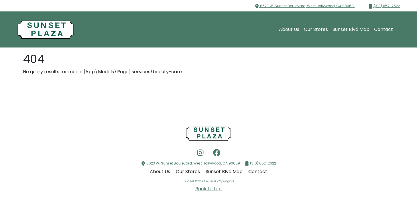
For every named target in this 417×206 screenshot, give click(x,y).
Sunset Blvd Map (351, 29)
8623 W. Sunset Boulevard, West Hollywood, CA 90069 (305, 5)
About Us (289, 29)
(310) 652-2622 (384, 6)
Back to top (208, 188)
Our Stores (316, 29)
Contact (383, 29)
